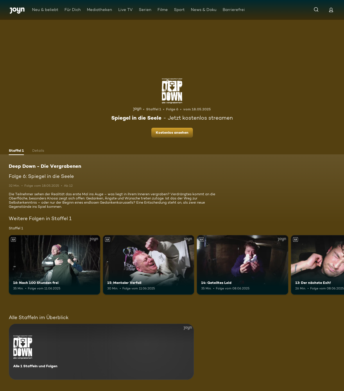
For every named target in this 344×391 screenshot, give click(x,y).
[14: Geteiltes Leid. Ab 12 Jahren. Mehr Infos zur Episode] (242, 265)
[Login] (331, 10)
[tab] (16, 151)
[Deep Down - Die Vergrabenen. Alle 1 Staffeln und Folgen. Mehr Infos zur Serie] (101, 352)
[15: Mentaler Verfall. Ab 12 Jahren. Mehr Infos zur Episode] (148, 265)
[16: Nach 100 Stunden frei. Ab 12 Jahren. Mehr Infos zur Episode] (54, 265)
